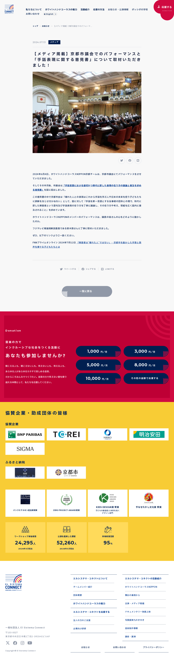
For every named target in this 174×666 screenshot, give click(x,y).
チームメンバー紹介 (82, 587)
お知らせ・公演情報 (118, 9)
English (49, 14)
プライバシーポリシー (153, 647)
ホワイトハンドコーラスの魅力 (61, 9)
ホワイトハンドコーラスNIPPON (141, 587)
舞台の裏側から (132, 595)
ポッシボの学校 (140, 9)
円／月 (97, 351)
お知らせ (45, 26)
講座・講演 (130, 636)
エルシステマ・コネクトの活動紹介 (143, 578)
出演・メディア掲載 (134, 603)
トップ (35, 26)
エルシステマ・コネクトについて (90, 578)
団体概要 (77, 595)
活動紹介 (85, 9)
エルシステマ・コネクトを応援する (91, 612)
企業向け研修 (79, 628)
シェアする (89, 269)
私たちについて (34, 9)
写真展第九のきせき (134, 620)
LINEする (107, 269)
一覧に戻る (85, 291)
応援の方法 (99, 9)
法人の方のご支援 (81, 620)
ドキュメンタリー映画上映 (138, 611)
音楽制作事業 (131, 628)
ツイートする (68, 269)
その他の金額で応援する (145, 378)
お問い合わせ (33, 14)
